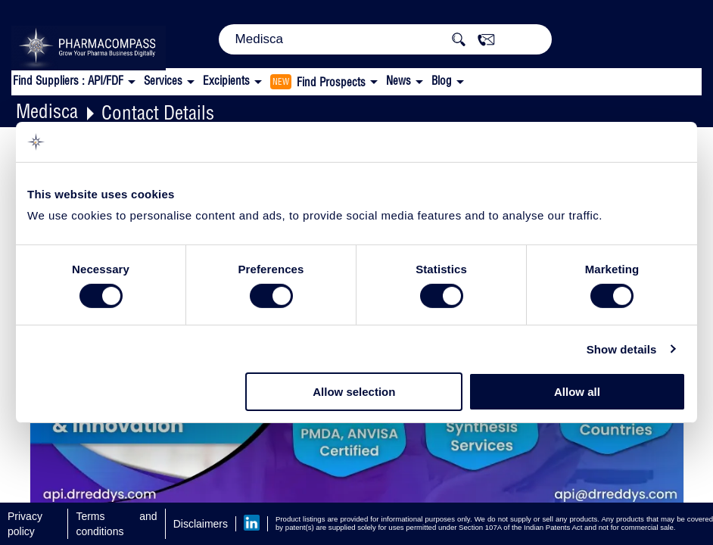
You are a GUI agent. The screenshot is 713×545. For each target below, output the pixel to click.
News (398, 80)
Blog (441, 80)
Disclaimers (200, 524)
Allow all (577, 391)
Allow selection (354, 391)
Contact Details (157, 112)
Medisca (47, 111)
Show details (622, 349)
